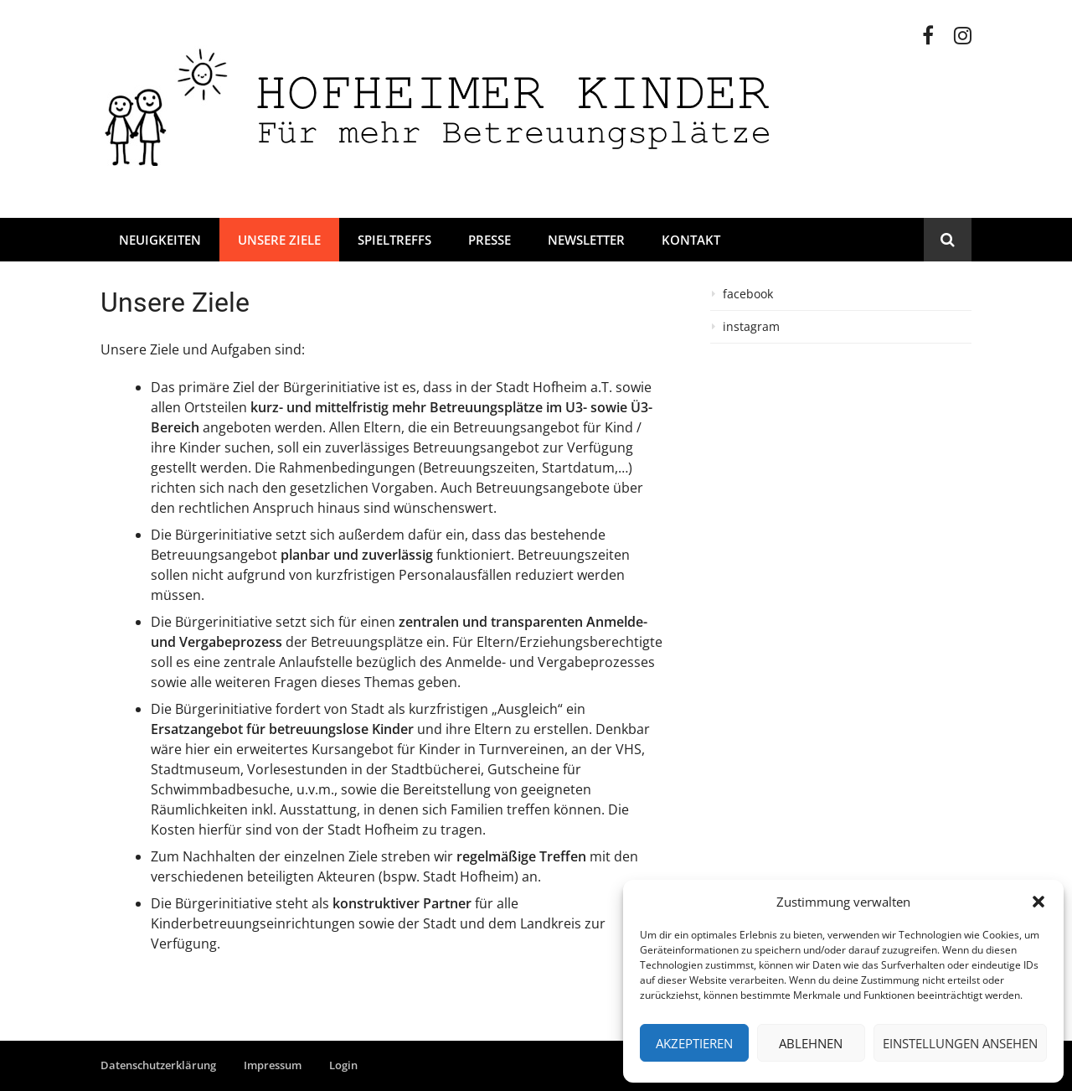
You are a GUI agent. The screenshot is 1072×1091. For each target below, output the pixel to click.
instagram (751, 326)
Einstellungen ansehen (960, 1043)
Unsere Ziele (279, 239)
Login (343, 1065)
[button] (1038, 901)
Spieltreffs (394, 239)
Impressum (273, 1065)
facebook (748, 294)
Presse (489, 239)
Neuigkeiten (160, 239)
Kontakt (691, 239)
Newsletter (586, 239)
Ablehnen (811, 1043)
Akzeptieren (694, 1043)
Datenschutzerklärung (158, 1065)
